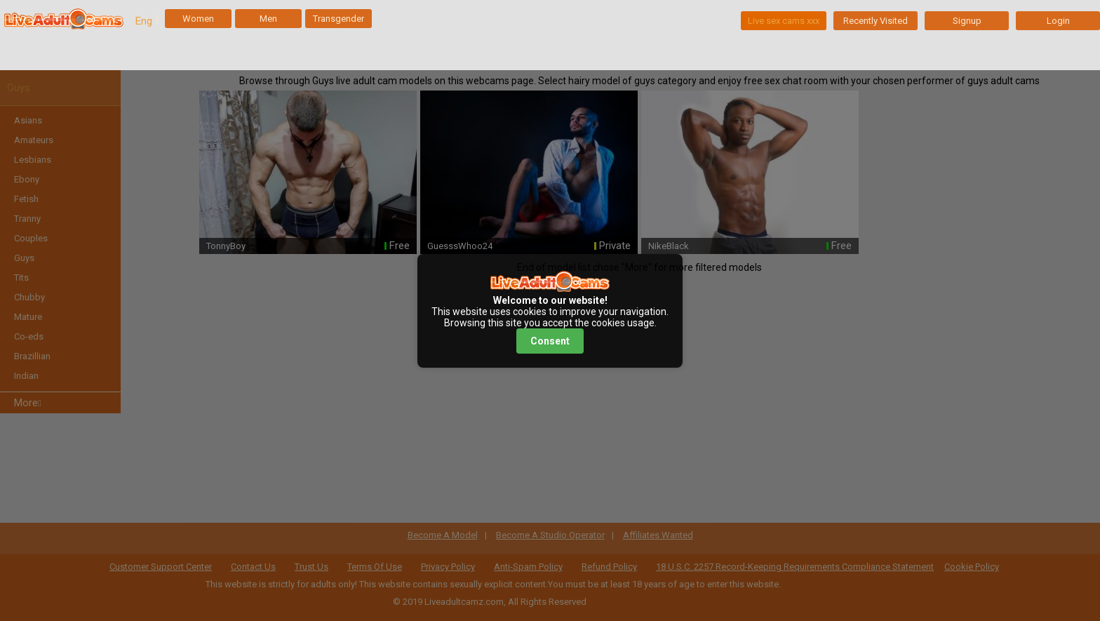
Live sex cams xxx (783, 20)
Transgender (338, 18)
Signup (967, 20)
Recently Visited (875, 20)
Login (1058, 20)
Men (268, 18)
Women (198, 18)
